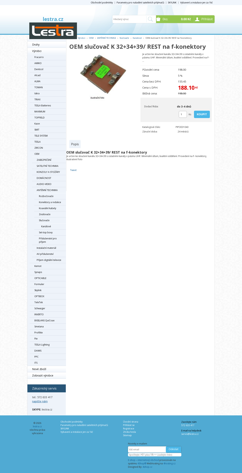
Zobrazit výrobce (42, 375)
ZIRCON (38, 147)
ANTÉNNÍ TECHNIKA (47, 190)
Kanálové (46, 226)
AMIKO (38, 63)
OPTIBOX (39, 296)
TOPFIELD (39, 117)
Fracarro (39, 57)
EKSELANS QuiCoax (44, 320)
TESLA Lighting (42, 344)
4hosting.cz (169, 463)
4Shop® (141, 463)
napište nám (40, 401)
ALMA (37, 81)
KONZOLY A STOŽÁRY (48, 172)
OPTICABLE (40, 278)
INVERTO (39, 314)
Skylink (37, 290)
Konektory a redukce (50, 202)
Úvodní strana (130, 421)
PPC (36, 356)
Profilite (38, 332)
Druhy (36, 44)
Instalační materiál (46, 248)
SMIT (36, 129)
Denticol (38, 69)
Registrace (128, 428)
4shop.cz (147, 466)
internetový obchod (148, 460)
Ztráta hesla (129, 432)
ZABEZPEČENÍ (44, 160)
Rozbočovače (46, 196)
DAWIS (37, 350)
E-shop (131, 460)
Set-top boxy (46, 232)
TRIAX (37, 99)
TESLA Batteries (42, 105)
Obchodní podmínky (102, 2)
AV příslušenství (45, 254)
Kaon (37, 123)
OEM (36, 153)
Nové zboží (39, 369)
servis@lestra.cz (190, 434)
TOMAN (38, 87)
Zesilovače (44, 214)
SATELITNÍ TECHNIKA (47, 166)
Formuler (39, 284)
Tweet (73, 170)
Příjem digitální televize (49, 260)
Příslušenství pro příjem (48, 240)
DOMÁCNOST (44, 178)
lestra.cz (53, 19)
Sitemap (127, 435)
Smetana (39, 326)
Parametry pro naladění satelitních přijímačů (140, 2)
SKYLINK (172, 2)
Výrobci (36, 51)
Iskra (37, 93)
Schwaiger (39, 308)
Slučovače (44, 220)
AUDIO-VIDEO (44, 184)
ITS (35, 362)
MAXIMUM (39, 111)
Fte (36, 338)
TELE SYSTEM (41, 135)
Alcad (37, 75)
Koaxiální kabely (47, 208)
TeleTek (38, 302)
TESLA (37, 141)
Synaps (38, 272)
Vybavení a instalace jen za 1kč (196, 2)
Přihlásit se (129, 425)
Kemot (37, 266)
